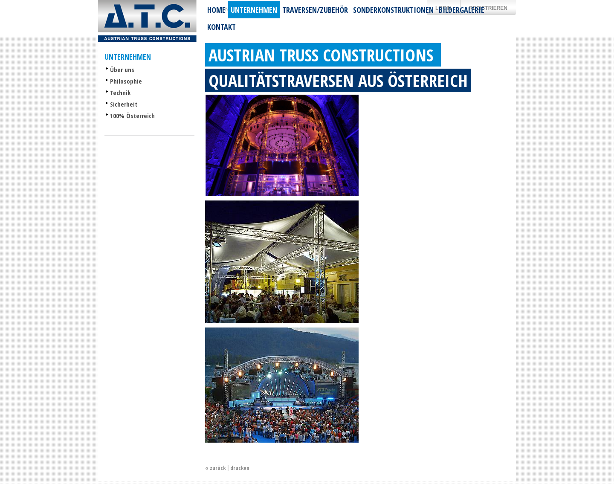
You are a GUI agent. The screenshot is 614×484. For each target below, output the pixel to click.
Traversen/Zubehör (315, 10)
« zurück (215, 468)
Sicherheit (123, 104)
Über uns (122, 69)
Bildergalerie (461, 10)
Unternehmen (254, 10)
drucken (239, 468)
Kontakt (221, 27)
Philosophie (126, 81)
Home (216, 10)
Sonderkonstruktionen (393, 10)
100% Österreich (132, 115)
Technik (120, 92)
